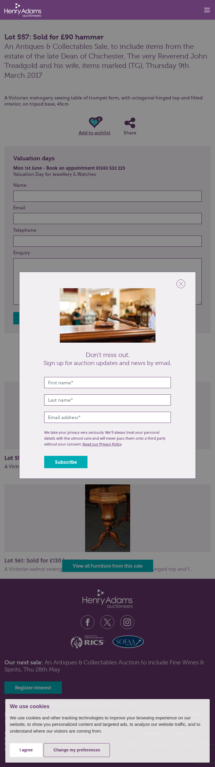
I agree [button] (26, 750)
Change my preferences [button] (76, 750)
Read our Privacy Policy (101, 444)
